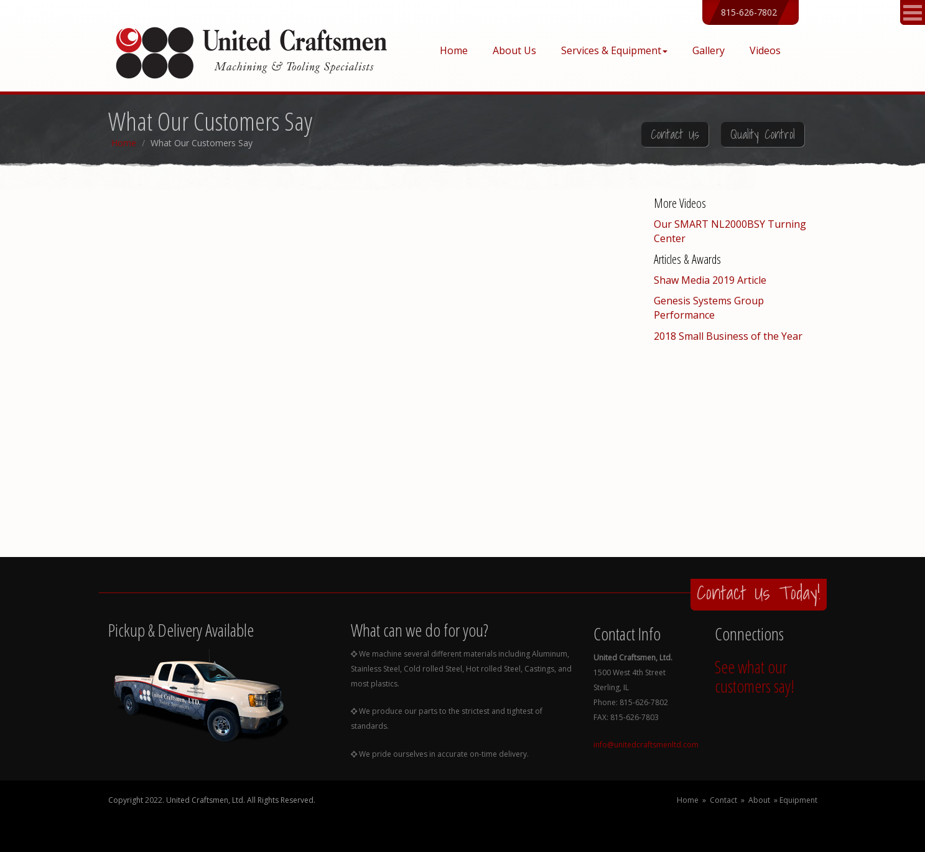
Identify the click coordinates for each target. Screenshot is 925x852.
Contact (723, 800)
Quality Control (762, 134)
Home (454, 50)
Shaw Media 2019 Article (710, 280)
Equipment (798, 800)
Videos (765, 50)
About (759, 800)
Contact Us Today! (758, 592)
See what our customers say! (754, 676)
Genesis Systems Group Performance (709, 308)
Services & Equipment (614, 50)
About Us (514, 50)
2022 (153, 800)
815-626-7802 (749, 12)
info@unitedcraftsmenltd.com (646, 744)
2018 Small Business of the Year (728, 336)
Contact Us (675, 134)
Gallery (708, 50)
